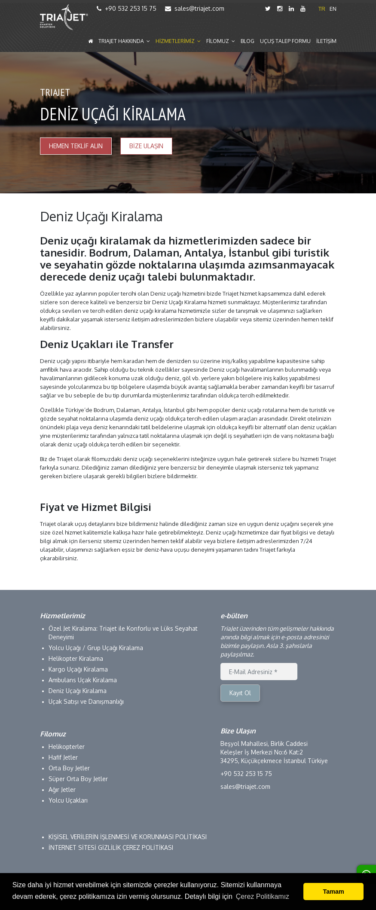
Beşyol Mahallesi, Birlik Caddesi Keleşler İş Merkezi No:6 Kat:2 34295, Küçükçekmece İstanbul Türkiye (274, 752)
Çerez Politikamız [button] (262, 896)
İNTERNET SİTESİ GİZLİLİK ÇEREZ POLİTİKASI (111, 847)
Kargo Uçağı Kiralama (78, 669)
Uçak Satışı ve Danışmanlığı (86, 701)
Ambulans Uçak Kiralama (83, 680)
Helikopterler (67, 746)
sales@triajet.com (194, 8)
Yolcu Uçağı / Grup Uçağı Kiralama (96, 647)
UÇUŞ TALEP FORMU (285, 41)
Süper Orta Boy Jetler (78, 778)
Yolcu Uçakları (68, 800)
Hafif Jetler (63, 757)
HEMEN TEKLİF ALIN (76, 146)
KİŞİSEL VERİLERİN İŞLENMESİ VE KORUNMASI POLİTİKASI (128, 836)
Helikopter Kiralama (76, 658)
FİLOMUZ (220, 41)
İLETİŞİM (326, 41)
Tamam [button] (333, 891)
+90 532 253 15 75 (126, 8)
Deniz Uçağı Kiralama (78, 690)
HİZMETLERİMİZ (178, 41)
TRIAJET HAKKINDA (124, 41)
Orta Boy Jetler (69, 768)
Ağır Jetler (62, 789)
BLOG (247, 41)
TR (321, 8)
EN (333, 8)
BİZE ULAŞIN (146, 146)
